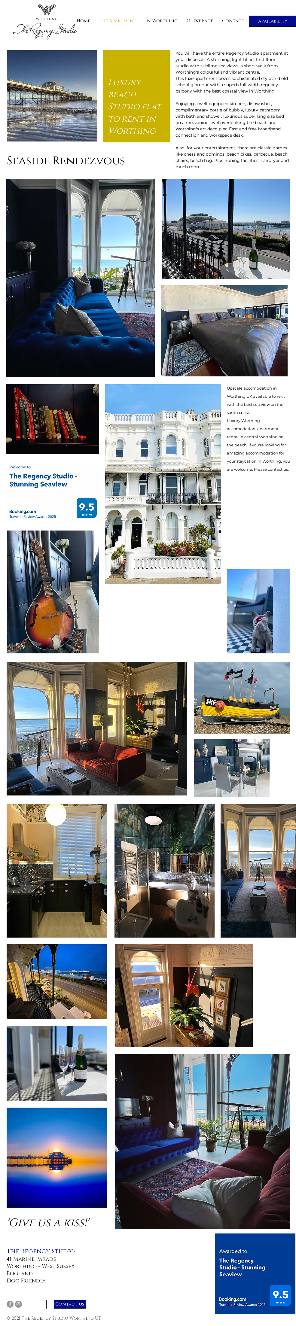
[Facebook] (10, 1304)
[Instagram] (18, 1304)
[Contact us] (70, 1304)
